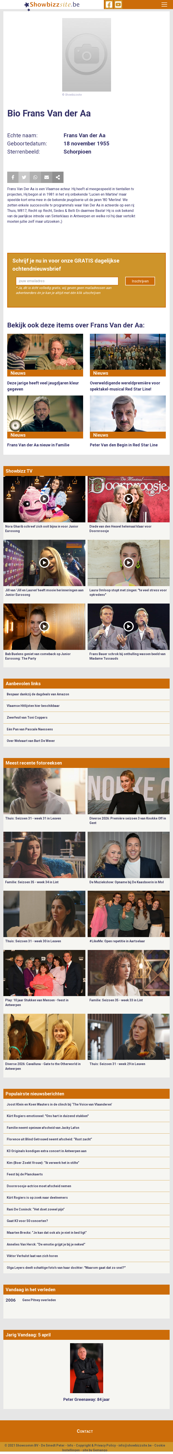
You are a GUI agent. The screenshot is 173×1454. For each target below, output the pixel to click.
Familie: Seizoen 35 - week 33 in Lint (116, 1000)
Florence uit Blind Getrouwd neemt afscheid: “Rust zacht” (49, 1139)
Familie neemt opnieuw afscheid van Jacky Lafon (43, 1128)
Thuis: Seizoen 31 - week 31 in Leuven (33, 818)
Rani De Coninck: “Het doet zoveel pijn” (36, 1209)
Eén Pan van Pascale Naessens (30, 729)
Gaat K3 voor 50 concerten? (27, 1221)
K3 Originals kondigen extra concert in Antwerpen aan (46, 1151)
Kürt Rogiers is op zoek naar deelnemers (37, 1197)
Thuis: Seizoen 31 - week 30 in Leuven (33, 941)
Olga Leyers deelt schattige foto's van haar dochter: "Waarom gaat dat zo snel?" (66, 1267)
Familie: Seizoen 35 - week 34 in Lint (32, 882)
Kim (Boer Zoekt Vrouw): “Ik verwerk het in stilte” (43, 1163)
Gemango (100, 1450)
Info (70, 1445)
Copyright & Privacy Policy (96, 1445)
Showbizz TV (19, 471)
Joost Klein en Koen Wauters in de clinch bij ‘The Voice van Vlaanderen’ (59, 1104)
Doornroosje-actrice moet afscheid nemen (39, 1186)
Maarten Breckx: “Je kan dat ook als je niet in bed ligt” (47, 1232)
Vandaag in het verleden (30, 1289)
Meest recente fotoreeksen (34, 763)
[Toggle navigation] (164, 4)
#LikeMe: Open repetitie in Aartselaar (117, 941)
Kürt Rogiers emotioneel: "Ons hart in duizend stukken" (48, 1116)
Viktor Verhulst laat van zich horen (32, 1256)
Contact (85, 1431)
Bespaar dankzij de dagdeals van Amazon (38, 694)
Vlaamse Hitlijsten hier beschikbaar (33, 706)
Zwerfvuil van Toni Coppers (27, 717)
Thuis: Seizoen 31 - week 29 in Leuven (117, 1064)
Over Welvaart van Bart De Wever (31, 741)
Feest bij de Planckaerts (25, 1174)
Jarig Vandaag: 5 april (28, 1335)
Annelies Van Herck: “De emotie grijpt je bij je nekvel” (46, 1244)
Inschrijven (140, 281)
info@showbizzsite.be (135, 1445)
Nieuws (18, 373)
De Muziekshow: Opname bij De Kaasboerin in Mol (126, 882)
